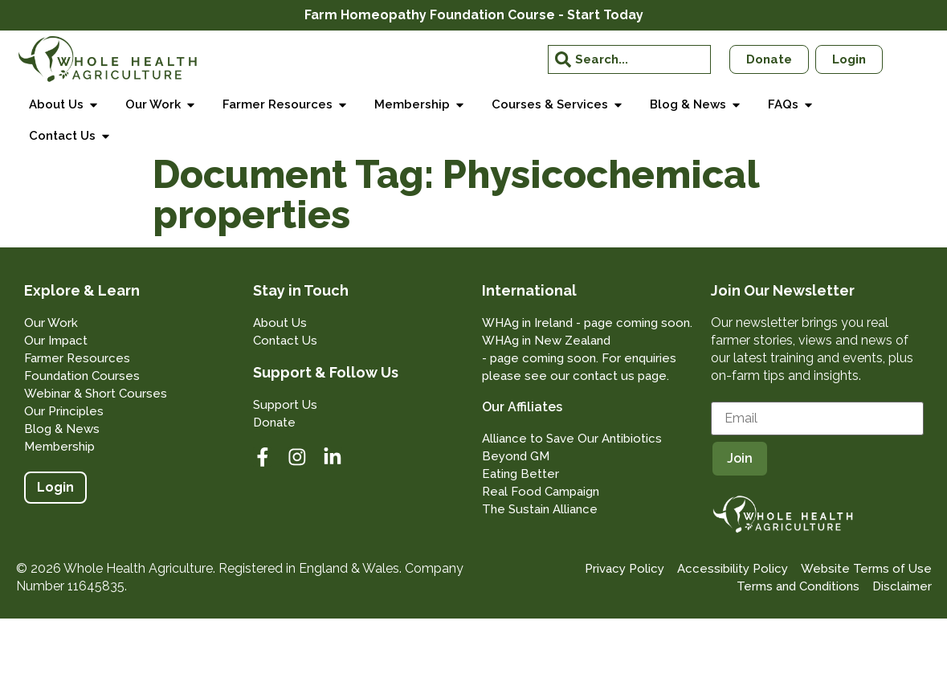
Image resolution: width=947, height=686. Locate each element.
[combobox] (629, 59)
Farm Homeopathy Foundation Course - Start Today (473, 14)
